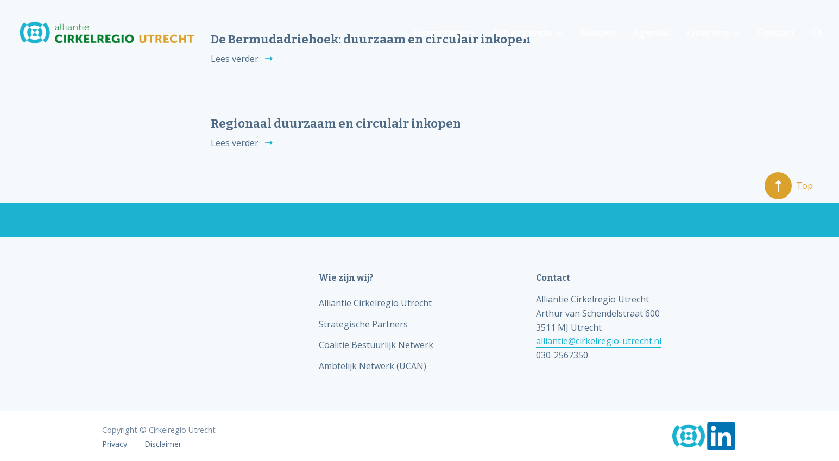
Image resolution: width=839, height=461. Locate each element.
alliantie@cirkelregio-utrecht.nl (598, 341)
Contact (776, 32)
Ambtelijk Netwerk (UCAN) (372, 366)
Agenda (651, 32)
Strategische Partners (363, 324)
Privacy (114, 444)
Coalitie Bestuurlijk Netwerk (376, 345)
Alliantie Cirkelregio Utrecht (375, 303)
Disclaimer (162, 444)
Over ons (708, 32)
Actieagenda (522, 32)
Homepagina (444, 32)
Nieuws (598, 32)
